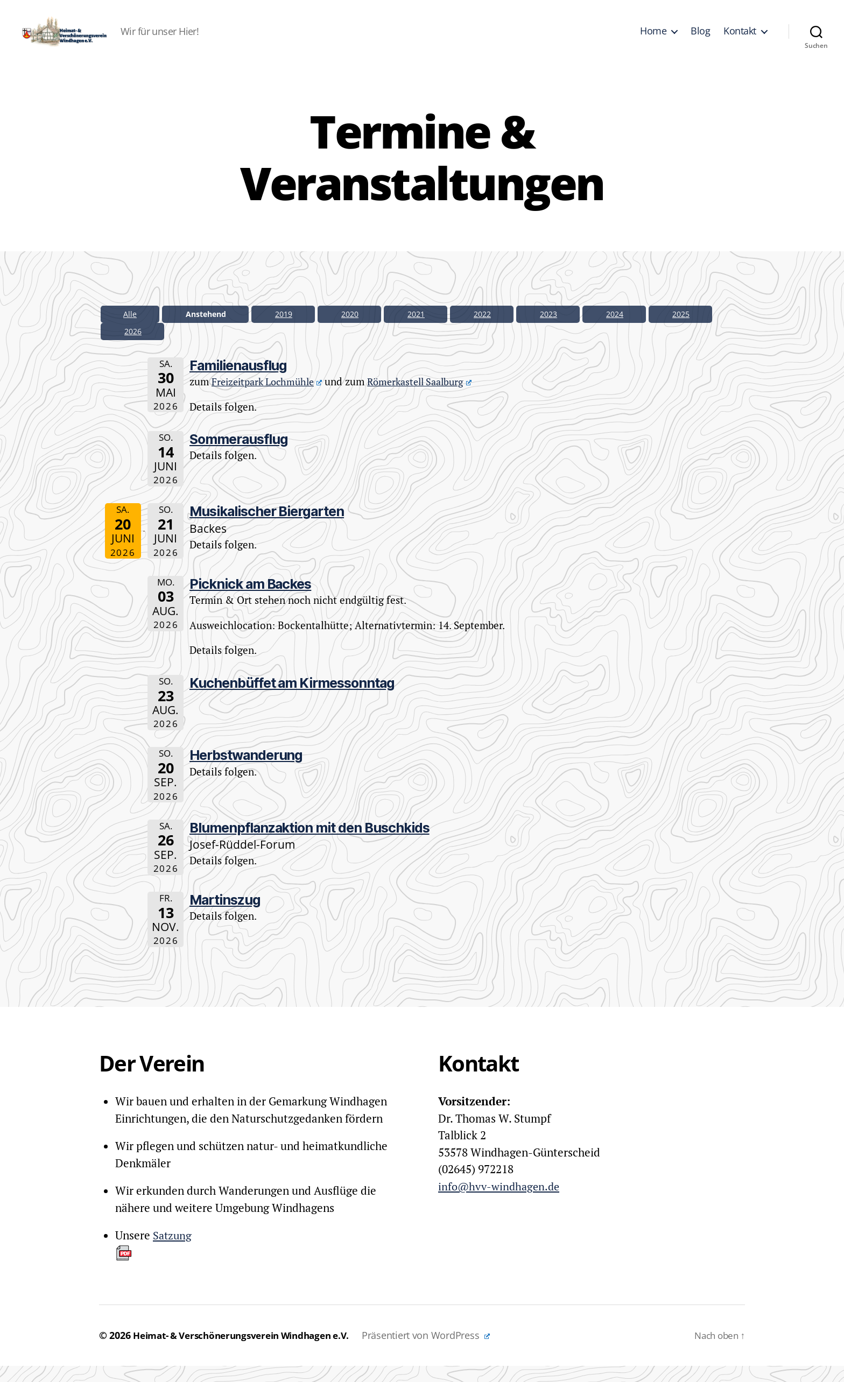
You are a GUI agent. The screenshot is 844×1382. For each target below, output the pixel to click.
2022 (482, 330)
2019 (283, 330)
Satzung (154, 1261)
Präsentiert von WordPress (444, 1351)
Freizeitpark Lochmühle (270, 397)
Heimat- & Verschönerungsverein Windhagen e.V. (250, 1351)
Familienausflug (238, 381)
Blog (700, 39)
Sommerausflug (238, 455)
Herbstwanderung (246, 771)
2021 (416, 330)
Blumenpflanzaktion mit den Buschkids (309, 844)
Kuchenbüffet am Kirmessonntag (292, 699)
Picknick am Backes (250, 600)
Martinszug (225, 916)
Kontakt (739, 39)
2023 (548, 330)
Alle (130, 330)
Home (653, 39)
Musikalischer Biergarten (266, 527)
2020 (349, 330)
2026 (133, 347)
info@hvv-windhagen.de (501, 1202)
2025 (681, 330)
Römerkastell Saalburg (431, 397)
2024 (614, 330)
